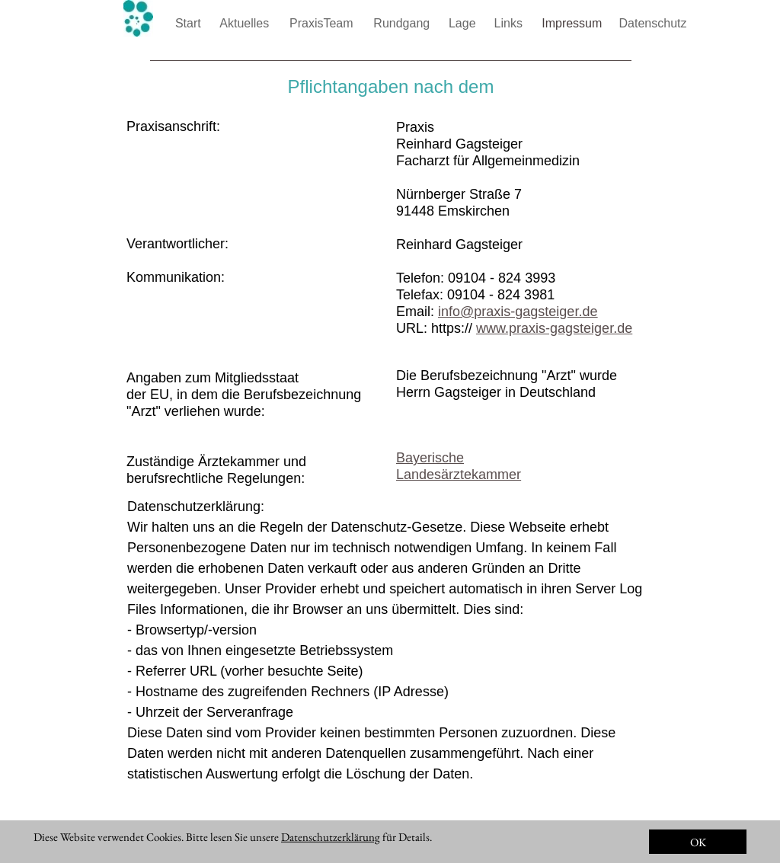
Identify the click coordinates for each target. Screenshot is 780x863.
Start (189, 23)
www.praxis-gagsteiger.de (554, 328)
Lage (464, 23)
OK (698, 842)
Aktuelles (245, 23)
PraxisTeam (322, 23)
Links (510, 23)
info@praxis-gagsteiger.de (517, 311)
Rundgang (403, 23)
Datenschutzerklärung (330, 836)
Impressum (574, 23)
